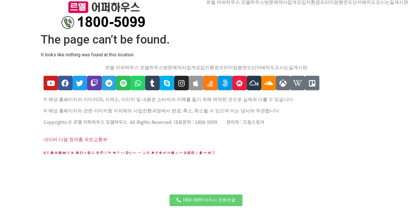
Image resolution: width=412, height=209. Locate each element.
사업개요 (292, 2)
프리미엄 (329, 2)
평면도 (345, 2)
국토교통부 (95, 139)
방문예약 (273, 2)
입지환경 (310, 2)
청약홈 (76, 139)
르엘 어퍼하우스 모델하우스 (235, 2)
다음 (63, 139)
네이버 (50, 139)
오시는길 (385, 2)
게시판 (401, 2)
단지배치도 (364, 2)
